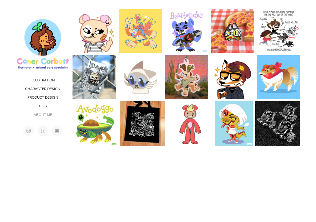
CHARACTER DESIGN (42, 88)
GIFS (43, 106)
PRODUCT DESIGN (42, 97)
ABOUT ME (43, 114)
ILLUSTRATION (43, 80)
